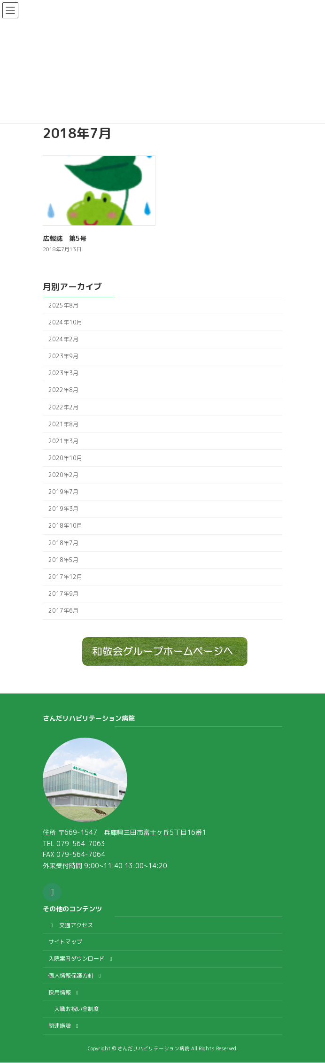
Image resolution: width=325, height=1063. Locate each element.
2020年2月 (63, 475)
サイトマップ (65, 942)
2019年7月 (63, 492)
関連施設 (64, 1026)
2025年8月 (63, 305)
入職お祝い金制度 (76, 1009)
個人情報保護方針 (75, 975)
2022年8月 (63, 390)
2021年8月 (63, 424)
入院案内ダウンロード (81, 959)
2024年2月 (63, 339)
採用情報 (64, 992)
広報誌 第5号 (64, 238)
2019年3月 (63, 509)
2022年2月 (63, 407)
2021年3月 (63, 441)
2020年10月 (65, 458)
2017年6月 (63, 611)
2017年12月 (65, 577)
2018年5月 (63, 560)
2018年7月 (63, 543)
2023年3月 (63, 373)
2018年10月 (65, 526)
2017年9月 (63, 594)
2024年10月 (65, 322)
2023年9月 (63, 357)
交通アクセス (70, 925)
